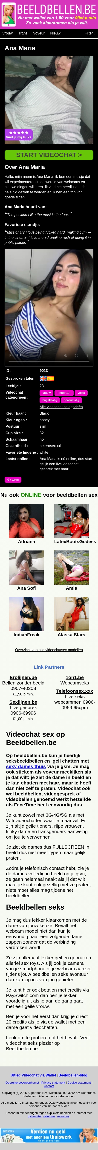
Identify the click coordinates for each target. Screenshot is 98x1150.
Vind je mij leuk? (18, 134)
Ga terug (13, 479)
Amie (71, 588)
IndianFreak (26, 634)
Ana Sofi (26, 588)
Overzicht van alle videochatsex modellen (49, 650)
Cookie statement (79, 1082)
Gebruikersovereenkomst (22, 1082)
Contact (49, 1086)
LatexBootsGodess (71, 541)
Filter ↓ (90, 33)
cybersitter (34, 1116)
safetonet (49, 1116)
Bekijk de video (49, 307)
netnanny (63, 1116)
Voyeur (39, 33)
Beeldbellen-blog (72, 1075)
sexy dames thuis (26, 766)
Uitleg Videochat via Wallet (33, 1075)
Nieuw (55, 33)
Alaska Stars (71, 634)
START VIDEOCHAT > (49, 154)
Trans (22, 33)
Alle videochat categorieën (61, 407)
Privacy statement (53, 1082)
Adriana (26, 541)
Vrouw (7, 33)
